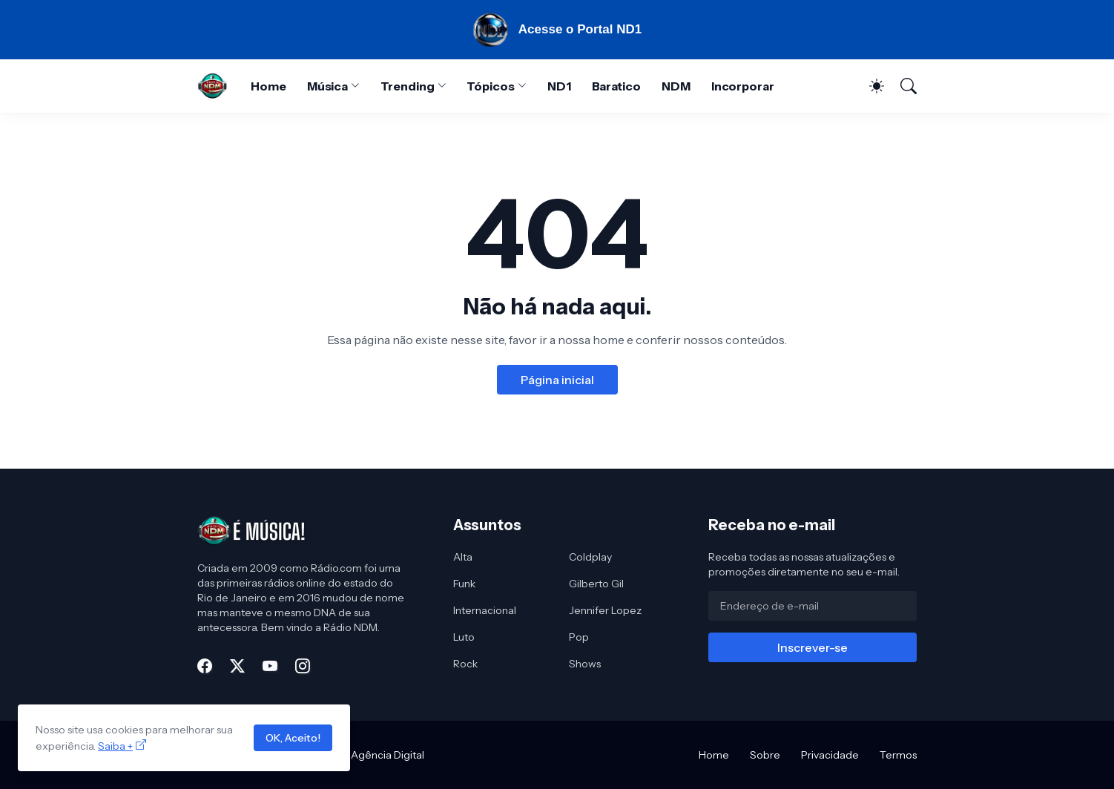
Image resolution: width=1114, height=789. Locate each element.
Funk (464, 583)
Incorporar (742, 86)
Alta (462, 557)
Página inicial (557, 379)
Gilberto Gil (596, 583)
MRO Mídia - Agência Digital (356, 755)
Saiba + (115, 746)
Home (268, 86)
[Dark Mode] (869, 86)
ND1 (559, 86)
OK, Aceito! (293, 738)
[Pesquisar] (902, 86)
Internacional (484, 610)
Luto (464, 637)
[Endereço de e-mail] (812, 606)
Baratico (616, 86)
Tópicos (490, 86)
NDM (676, 86)
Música (328, 86)
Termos (898, 755)
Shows (585, 663)
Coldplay (590, 557)
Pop (579, 637)
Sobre (765, 755)
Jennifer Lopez (605, 610)
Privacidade (830, 755)
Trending (407, 86)
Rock (465, 663)
